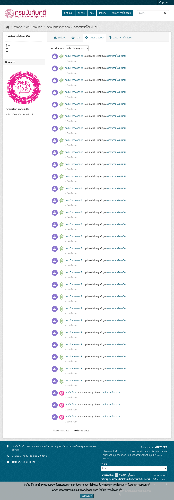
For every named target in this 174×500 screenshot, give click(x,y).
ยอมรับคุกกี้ (87, 496)
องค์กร (81, 13)
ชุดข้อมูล (68, 13)
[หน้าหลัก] (8, 27)
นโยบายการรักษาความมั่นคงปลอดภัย (136, 451)
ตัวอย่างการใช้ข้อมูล (121, 13)
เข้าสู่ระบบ (163, 2)
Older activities (81, 430)
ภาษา (103, 464)
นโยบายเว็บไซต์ (110, 451)
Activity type (57, 48)
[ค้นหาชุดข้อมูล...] (153, 13)
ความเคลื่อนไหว (94, 37)
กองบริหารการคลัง (58, 27)
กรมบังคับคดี (34, 27)
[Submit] (165, 13)
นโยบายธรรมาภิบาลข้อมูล (140, 455)
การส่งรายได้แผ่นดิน (86, 27)
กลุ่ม (92, 13)
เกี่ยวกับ (102, 13)
